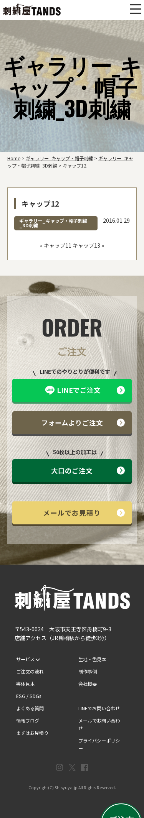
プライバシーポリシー (99, 744)
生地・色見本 (92, 659)
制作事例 (87, 671)
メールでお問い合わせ (99, 724)
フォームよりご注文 (83, 422)
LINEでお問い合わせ (99, 708)
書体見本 (25, 683)
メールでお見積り (84, 512)
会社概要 (87, 683)
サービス (28, 659)
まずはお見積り (32, 732)
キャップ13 (86, 245)
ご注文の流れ (30, 671)
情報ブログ (27, 720)
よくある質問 (30, 708)
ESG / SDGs (28, 696)
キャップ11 (57, 245)
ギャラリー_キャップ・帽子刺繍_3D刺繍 (53, 223)
